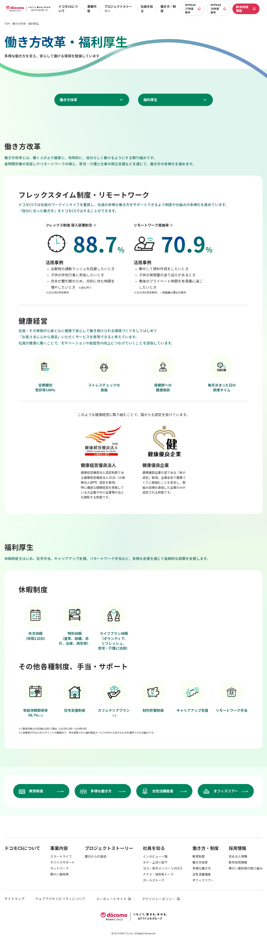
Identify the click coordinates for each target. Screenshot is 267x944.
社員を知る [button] (147, 8)
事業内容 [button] (91, 8)
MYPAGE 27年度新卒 (195, 8)
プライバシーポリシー (159, 899)
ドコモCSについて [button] (68, 8)
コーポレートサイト (111, 899)
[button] (22, 848)
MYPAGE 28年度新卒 (220, 8)
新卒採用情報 (248, 9)
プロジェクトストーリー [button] (118, 8)
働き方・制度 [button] (168, 8)
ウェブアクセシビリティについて (60, 899)
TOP (7, 23)
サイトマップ (14, 899)
